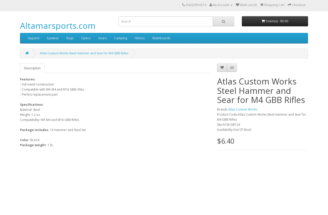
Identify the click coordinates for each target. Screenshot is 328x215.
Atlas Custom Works (242, 109)
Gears (102, 38)
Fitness (140, 38)
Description (32, 68)
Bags (70, 38)
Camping (120, 38)
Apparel (33, 38)
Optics (85, 38)
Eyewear (53, 38)
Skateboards (161, 38)
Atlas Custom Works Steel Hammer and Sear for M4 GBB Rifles (84, 53)
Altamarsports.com (58, 25)
